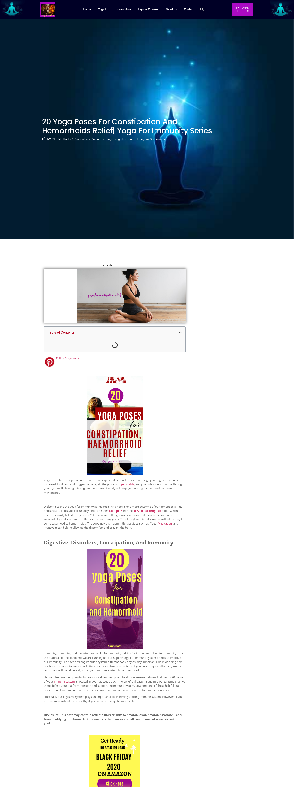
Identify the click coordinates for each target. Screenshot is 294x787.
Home (87, 9)
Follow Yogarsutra (67, 358)
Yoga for (103, 9)
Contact (189, 9)
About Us (171, 9)
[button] (202, 9)
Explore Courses (148, 9)
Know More (124, 9)
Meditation (165, 523)
